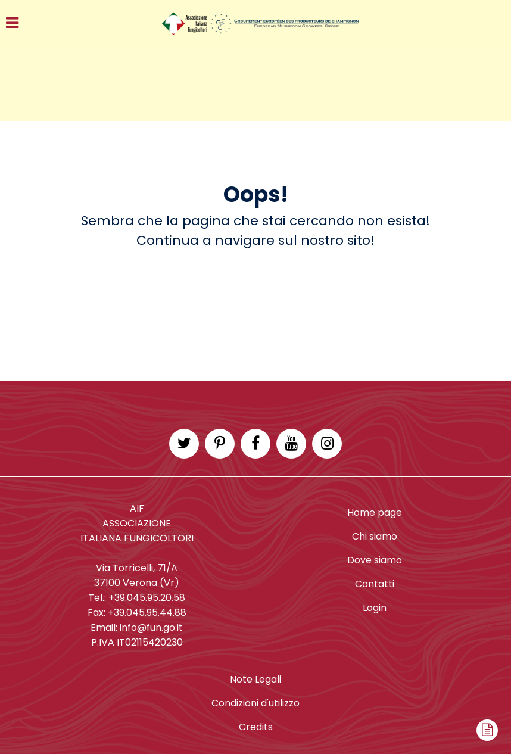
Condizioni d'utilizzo (255, 703)
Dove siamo (374, 560)
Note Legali (255, 679)
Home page (374, 512)
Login (375, 608)
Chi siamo (374, 536)
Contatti (374, 584)
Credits (256, 727)
